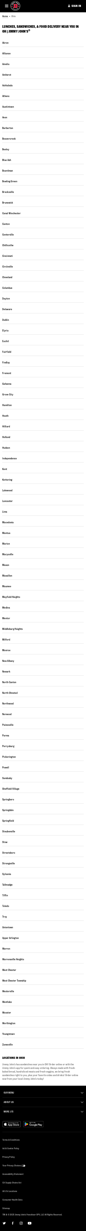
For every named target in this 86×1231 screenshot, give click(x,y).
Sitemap (6, 1208)
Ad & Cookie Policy (10, 1148)
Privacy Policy (8, 1157)
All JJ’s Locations (9, 1191)
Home (5, 16)
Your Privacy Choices (13, 1166)
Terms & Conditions (11, 1140)
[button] (6, 6)
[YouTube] (29, 1223)
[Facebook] (12, 1223)
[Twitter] (4, 1223)
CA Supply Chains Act (11, 1183)
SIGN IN (76, 6)
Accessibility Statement (13, 1174)
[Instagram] (21, 1223)
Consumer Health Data (12, 1200)
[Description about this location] (41, 1072)
